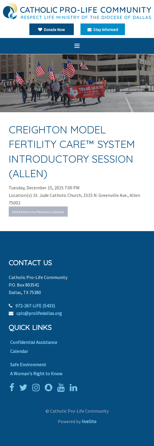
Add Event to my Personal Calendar (38, 212)
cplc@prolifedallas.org (39, 313)
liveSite (89, 421)
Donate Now (51, 29)
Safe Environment (28, 364)
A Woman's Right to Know (36, 373)
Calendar (19, 351)
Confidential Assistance (33, 342)
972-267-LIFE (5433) (35, 306)
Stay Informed (102, 29)
